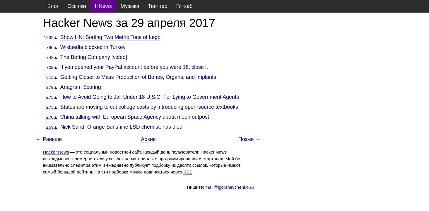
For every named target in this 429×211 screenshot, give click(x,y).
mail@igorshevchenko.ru (229, 187)
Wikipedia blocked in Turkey (93, 47)
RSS (187, 171)
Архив (148, 139)
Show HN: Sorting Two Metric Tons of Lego (110, 37)
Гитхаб (184, 6)
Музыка (130, 6)
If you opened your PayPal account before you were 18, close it (134, 67)
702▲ (52, 67)
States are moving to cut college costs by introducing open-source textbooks (149, 107)
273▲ (52, 97)
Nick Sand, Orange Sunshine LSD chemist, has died (121, 127)
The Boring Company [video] (93, 57)
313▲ (52, 77)
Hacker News (56, 151)
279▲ (52, 87)
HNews (103, 6)
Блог (53, 6)
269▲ (52, 127)
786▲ (52, 47)
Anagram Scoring (80, 87)
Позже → (249, 139)
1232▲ (51, 37)
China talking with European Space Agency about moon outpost (134, 117)
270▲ (52, 117)
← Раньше (49, 139)
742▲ (52, 57)
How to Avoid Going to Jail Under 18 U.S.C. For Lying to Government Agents (149, 97)
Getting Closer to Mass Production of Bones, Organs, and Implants (138, 77)
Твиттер (157, 6)
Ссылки (76, 6)
